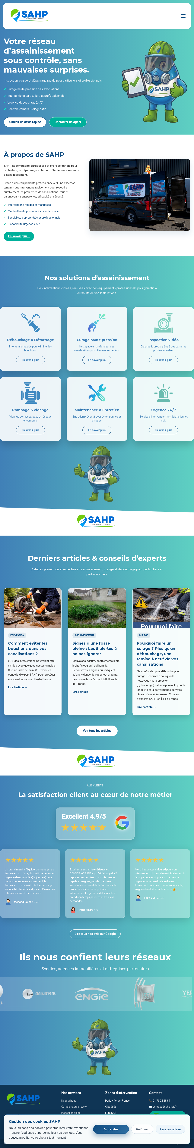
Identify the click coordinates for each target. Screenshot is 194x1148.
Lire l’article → (17, 687)
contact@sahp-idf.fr (165, 1106)
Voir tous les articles (97, 731)
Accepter (111, 1129)
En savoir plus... (19, 236)
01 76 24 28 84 (161, 1100)
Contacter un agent (68, 122)
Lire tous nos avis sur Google (95, 934)
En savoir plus (30, 360)
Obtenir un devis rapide (25, 122)
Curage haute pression (74, 1106)
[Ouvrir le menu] (183, 16)
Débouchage (68, 1100)
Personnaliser (170, 1129)
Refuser (142, 1129)
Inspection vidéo (71, 1112)
